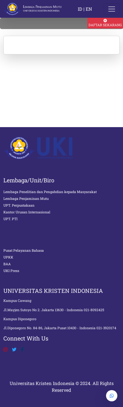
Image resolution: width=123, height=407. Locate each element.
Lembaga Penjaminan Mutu (26, 198)
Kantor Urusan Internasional (26, 212)
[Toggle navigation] (112, 9)
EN (89, 9)
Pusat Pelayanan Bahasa (23, 250)
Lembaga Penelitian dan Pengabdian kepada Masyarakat (50, 191)
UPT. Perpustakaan (18, 205)
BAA (7, 264)
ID (80, 9)
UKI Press (11, 270)
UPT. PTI (10, 218)
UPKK (8, 257)
